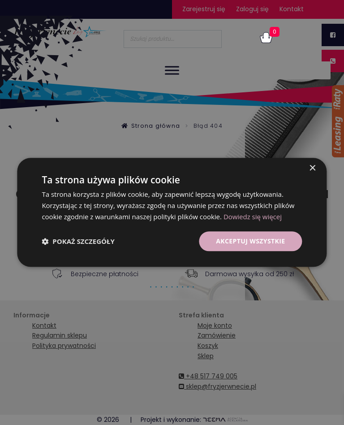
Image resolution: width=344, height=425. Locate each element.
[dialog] (172, 212)
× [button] (312, 168)
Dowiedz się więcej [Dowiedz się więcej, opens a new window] (253, 216)
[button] (78, 241)
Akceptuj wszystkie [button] (250, 241)
